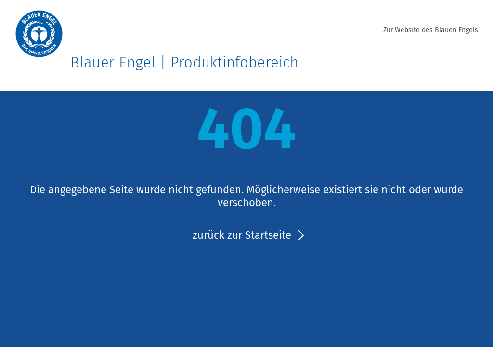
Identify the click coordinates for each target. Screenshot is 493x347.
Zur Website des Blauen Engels (430, 30)
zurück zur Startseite (242, 234)
